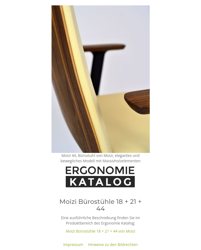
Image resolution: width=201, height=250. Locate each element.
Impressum (73, 244)
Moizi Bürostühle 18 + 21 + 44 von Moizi (100, 231)
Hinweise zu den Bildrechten (113, 244)
